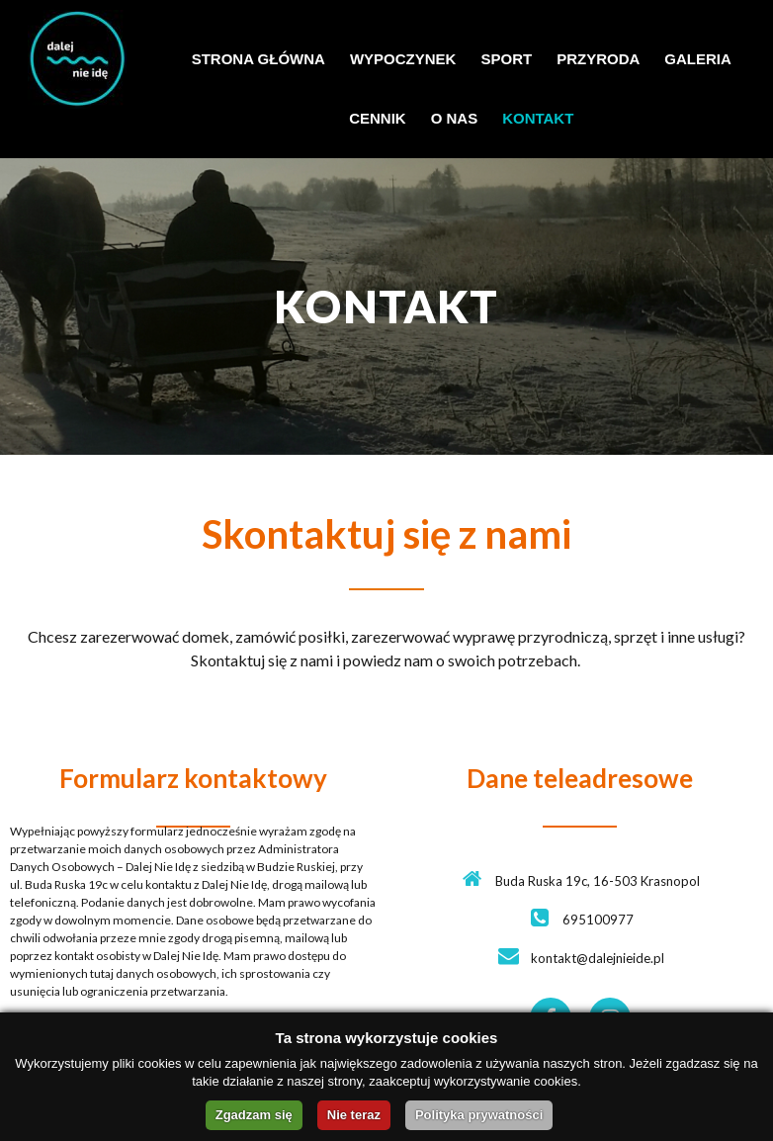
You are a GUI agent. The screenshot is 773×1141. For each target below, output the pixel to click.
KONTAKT (537, 118)
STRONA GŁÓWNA (258, 58)
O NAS (454, 118)
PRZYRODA (598, 58)
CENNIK (377, 118)
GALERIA (697, 58)
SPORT (506, 58)
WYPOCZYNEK (403, 58)
